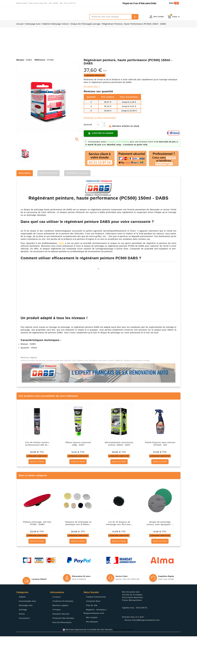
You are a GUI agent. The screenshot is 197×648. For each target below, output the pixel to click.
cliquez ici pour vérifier (124, 641)
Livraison (57, 609)
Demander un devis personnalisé (100, 129)
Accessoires (24, 630)
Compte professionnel (96, 609)
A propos (57, 621)
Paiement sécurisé (61, 626)
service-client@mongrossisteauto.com (142, 632)
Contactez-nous (93, 613)
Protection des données (63, 630)
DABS (61, 255)
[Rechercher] (113, 16)
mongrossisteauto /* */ (40, 14)
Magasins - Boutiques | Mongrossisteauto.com (95, 623)
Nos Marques (92, 633)
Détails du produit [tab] (48, 185)
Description (25, 185)
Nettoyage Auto (26, 617)
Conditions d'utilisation (63, 613)
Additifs (22, 609)
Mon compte (91, 629)
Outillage (23, 621)
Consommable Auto (27, 613)
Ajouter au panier (100, 145)
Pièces (22, 626)
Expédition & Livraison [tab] (77, 185)
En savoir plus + (92, 98)
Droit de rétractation (62, 634)
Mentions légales (60, 617)
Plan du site (91, 617)
